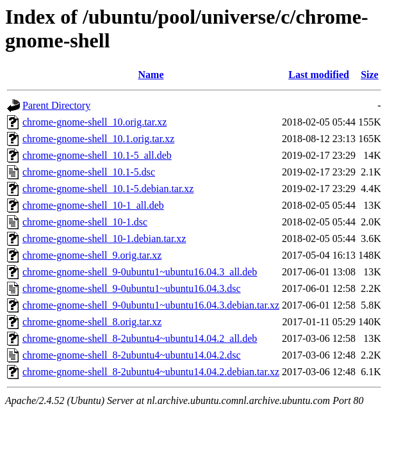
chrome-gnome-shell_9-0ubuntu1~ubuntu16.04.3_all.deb (139, 271)
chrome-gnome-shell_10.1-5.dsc (88, 171)
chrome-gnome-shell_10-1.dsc (84, 221)
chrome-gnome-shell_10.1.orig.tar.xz (98, 138)
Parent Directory (56, 105)
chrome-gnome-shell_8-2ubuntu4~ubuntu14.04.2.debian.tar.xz (150, 371)
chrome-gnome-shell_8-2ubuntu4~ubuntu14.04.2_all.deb (139, 338)
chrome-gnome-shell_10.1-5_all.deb (97, 155)
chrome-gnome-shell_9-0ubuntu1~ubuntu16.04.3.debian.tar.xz (150, 305)
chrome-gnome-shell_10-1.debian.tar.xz (104, 238)
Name (151, 74)
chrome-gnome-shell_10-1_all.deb (93, 205)
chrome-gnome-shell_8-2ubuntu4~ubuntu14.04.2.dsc (131, 355)
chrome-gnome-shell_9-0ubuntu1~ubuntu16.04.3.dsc (131, 288)
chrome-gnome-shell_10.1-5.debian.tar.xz (107, 188)
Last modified (318, 74)
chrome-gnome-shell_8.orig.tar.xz (91, 321)
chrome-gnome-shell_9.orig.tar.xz (91, 255)
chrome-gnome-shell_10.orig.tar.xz (94, 122)
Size (370, 74)
